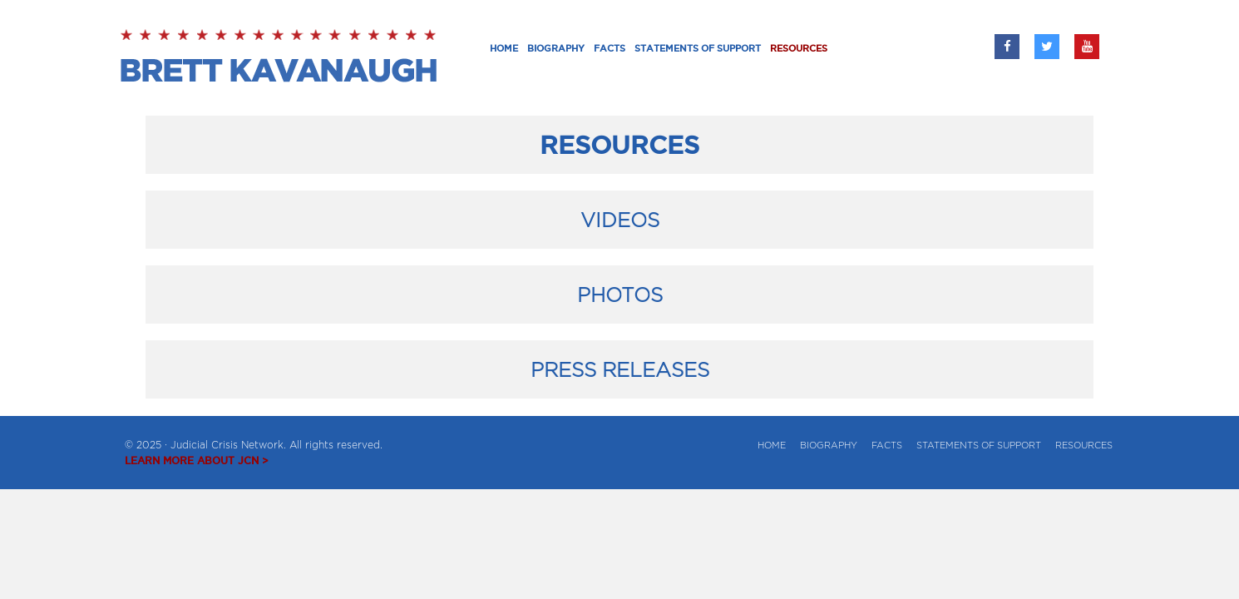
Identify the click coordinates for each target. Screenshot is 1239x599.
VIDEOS (619, 219)
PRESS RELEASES (620, 369)
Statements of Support (978, 445)
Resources (1084, 445)
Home (772, 445)
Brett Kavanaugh (281, 58)
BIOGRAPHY (828, 445)
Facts (886, 445)
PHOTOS (620, 294)
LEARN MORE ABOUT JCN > (197, 460)
